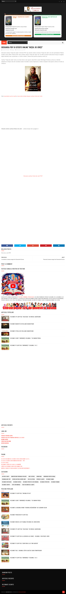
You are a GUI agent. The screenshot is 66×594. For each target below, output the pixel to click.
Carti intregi (32, 476)
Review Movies (5, 443)
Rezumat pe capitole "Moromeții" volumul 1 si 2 (23, 345)
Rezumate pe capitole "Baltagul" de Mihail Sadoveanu (25, 317)
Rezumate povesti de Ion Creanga (30, 482)
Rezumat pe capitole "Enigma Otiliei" (20, 493)
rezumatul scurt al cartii (10, 96)
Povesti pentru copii (6, 435)
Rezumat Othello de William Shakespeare (22, 331)
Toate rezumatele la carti (28, 484)
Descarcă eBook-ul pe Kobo (18, 35)
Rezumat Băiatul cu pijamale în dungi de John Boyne (25, 522)
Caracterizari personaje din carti (19, 476)
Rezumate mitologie (6, 482)
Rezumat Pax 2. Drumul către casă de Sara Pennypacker (26, 550)
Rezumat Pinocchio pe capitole (19, 515)
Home (4, 42)
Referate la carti (40, 479)
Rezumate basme (50, 479)
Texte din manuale (16, 484)
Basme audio (4, 439)
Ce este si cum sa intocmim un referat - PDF (13, 460)
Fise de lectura (31, 479)
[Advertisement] (33, 113)
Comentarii (39, 476)
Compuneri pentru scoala (49, 476)
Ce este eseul (5, 462)
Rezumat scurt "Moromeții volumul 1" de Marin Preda (25, 338)
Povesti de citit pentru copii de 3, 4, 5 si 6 (12, 437)
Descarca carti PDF (21, 50)
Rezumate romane (55, 482)
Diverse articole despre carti (19, 479)
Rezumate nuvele (17, 482)
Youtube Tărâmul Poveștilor (26, 297)
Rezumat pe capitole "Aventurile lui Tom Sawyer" (24, 543)
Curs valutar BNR (6, 441)
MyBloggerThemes (22, 592)
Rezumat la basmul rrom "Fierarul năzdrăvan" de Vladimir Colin (28, 507)
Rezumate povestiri (44, 482)
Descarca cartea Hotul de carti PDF (33, 176)
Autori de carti (5, 476)
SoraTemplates (9, 592)
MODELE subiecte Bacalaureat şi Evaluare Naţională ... (16, 468)
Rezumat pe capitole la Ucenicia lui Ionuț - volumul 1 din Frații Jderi (29, 536)
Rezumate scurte (6, 484)
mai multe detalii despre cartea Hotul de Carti (30, 96)
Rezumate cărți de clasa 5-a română (11, 464)
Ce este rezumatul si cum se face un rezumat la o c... (15, 459)
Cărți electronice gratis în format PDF (11, 466)
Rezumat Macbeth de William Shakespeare (22, 324)
